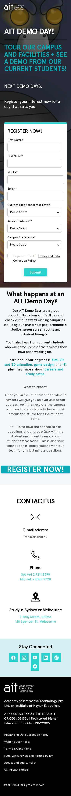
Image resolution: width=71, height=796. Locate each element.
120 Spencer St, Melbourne (35, 621)
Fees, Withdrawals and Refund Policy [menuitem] (28, 755)
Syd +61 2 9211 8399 (35, 574)
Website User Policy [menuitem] (17, 741)
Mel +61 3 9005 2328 (35, 579)
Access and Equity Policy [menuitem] (20, 762)
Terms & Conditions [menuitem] (17, 748)
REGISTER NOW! (35, 469)
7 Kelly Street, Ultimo (35, 617)
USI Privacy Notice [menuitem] (16, 769)
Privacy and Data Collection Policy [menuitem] (26, 734)
